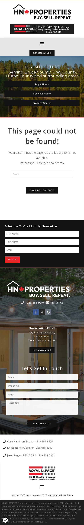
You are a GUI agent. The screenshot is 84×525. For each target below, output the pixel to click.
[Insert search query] (42, 174)
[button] (42, 43)
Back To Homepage (42, 190)
